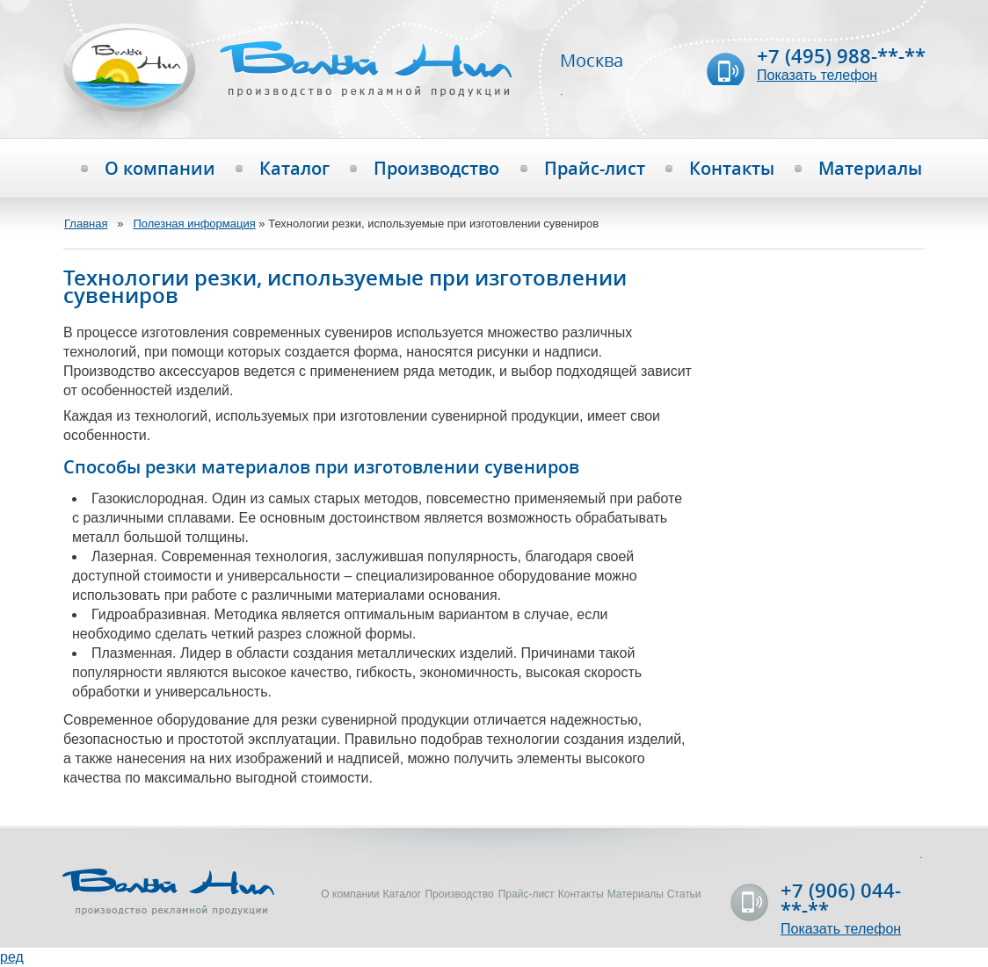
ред (12, 956)
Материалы (870, 168)
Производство (436, 168)
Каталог (294, 168)
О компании (160, 168)
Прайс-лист (594, 168)
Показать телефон (817, 75)
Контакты (731, 168)
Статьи (684, 894)
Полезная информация (194, 223)
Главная (85, 223)
